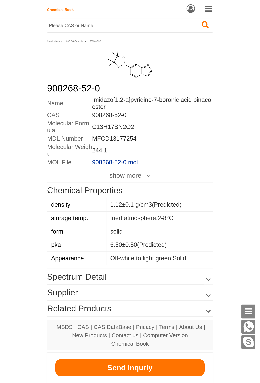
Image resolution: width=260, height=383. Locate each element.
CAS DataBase (112, 327)
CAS (83, 327)
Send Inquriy (130, 367)
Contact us (125, 335)
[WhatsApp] (248, 327)
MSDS (65, 327)
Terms (166, 327)
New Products (89, 335)
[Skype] (248, 342)
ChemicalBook (53, 41)
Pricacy (145, 327)
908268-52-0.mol (115, 162)
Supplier (62, 292)
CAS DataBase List (75, 41)
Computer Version (165, 335)
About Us (190, 327)
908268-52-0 (95, 41)
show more (125, 175)
